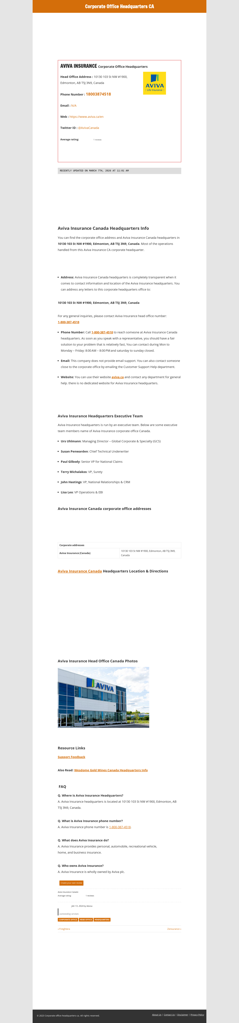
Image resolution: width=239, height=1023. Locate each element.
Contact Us (169, 1014)
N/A (74, 105)
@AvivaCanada (88, 128)
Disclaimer (182, 1014)
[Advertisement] (119, 38)
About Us (156, 1014)
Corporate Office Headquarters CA (119, 6)
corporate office (68, 919)
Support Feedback (71, 757)
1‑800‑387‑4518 (102, 332)
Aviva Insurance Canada (80, 571)
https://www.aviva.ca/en (86, 117)
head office (86, 919)
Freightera (64, 928)
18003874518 (98, 94)
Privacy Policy (197, 1014)
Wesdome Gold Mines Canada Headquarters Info (111, 770)
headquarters (102, 919)
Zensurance (173, 928)
